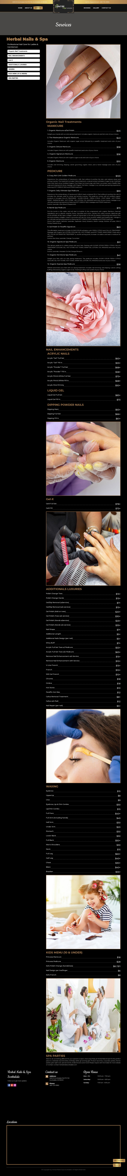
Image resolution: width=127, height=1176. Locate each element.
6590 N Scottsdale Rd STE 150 (59, 1078)
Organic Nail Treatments (17, 51)
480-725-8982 (54, 1085)
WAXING (11, 69)
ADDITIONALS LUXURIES (17, 65)
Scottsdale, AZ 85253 (57, 1080)
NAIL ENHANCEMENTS (16, 56)
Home (20, 8)
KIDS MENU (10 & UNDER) (17, 74)
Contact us (106, 8)
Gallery (96, 8)
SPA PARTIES (13, 78)
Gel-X (10, 60)
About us (28, 8)
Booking (87, 8)
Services (38, 8)
